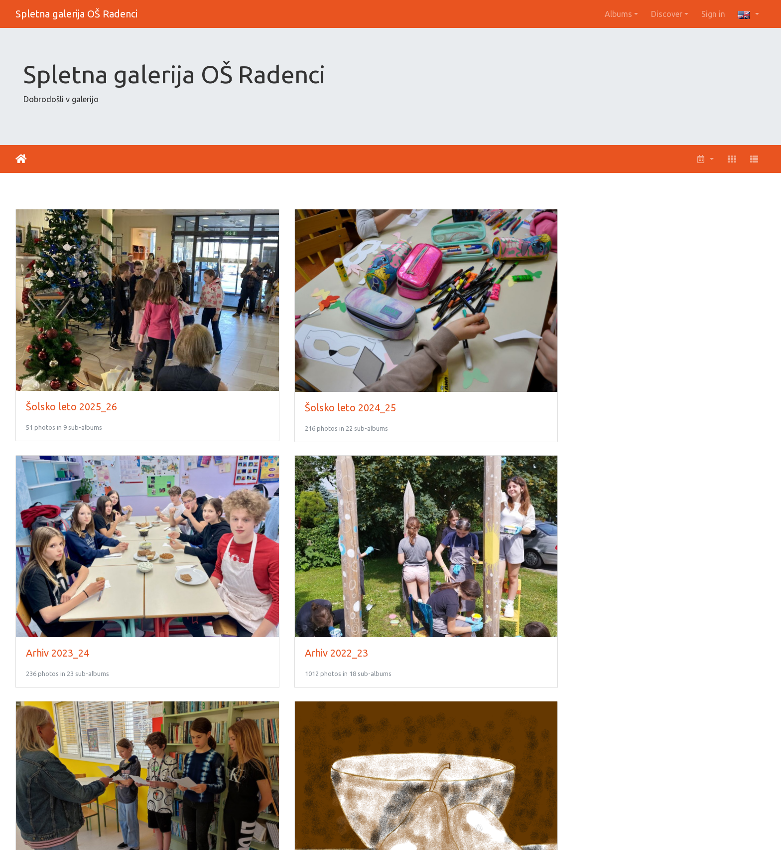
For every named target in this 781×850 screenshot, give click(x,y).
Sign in (713, 13)
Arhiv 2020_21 (248, 532)
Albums (618, 13)
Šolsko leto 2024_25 (262, 346)
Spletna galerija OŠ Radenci (76, 13)
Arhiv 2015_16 (440, 717)
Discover (666, 13)
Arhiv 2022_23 (631, 346)
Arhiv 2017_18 (57, 717)
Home (21, 159)
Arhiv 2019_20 (440, 531)
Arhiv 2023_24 (440, 346)
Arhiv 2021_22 (57, 532)
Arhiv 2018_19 (631, 531)
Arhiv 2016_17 (248, 717)
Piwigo (412, 829)
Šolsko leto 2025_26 (71, 346)
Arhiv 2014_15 (631, 717)
